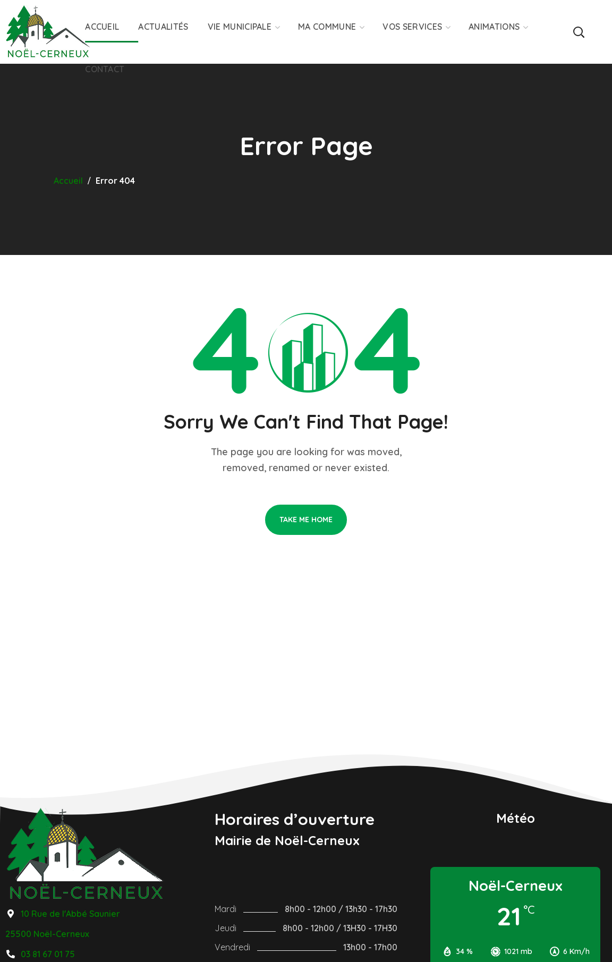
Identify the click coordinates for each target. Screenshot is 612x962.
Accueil (68, 180)
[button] (578, 32)
